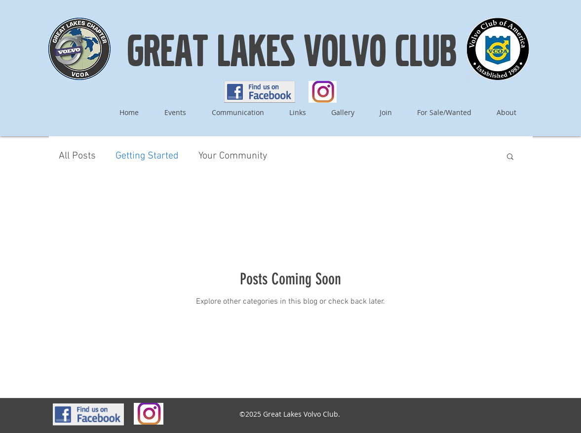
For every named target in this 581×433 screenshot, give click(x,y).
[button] (510, 157)
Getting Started (147, 156)
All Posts (77, 156)
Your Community (232, 156)
